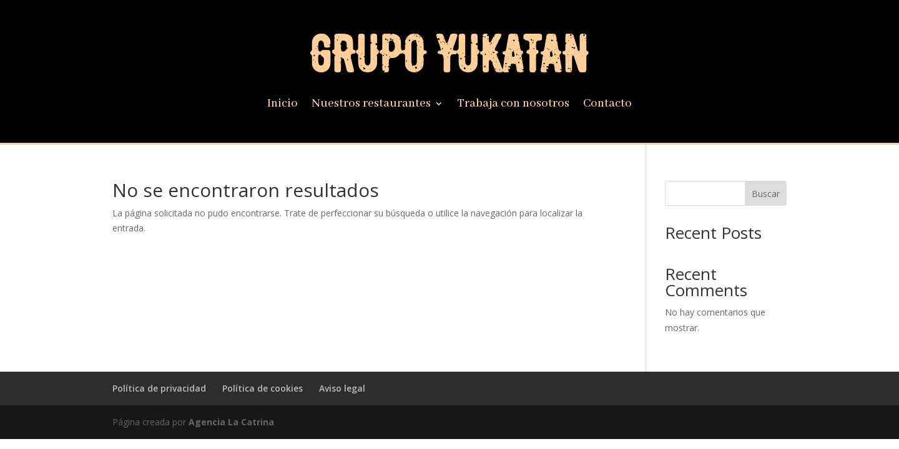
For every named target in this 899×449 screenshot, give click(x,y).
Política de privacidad (159, 388)
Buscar (766, 194)
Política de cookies (262, 388)
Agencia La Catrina (231, 422)
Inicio (282, 105)
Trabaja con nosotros (513, 105)
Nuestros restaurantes (371, 105)
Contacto (607, 105)
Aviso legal (342, 388)
